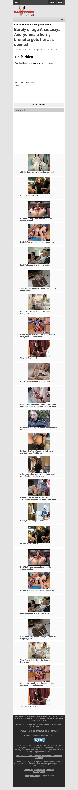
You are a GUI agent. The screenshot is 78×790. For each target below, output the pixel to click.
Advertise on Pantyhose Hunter (39, 733)
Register (52, 2)
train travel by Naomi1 (29, 198)
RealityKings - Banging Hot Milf (32, 524)
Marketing (50, 773)
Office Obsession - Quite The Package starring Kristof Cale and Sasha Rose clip (38, 478)
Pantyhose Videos (42, 24)
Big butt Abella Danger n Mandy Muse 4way (37, 245)
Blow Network (42, 727)
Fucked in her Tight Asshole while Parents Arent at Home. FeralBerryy (37, 455)
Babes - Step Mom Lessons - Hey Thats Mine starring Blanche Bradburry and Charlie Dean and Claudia (38, 409)
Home (17, 2)
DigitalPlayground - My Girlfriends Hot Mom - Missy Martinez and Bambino (38, 339)
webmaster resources (44, 738)
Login (60, 2)
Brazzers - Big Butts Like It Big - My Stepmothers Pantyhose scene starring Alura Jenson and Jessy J (38, 502)
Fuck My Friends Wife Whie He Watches (35, 268)
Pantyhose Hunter (23, 24)
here (30, 727)
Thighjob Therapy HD (28, 361)
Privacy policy (39, 773)
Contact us (28, 773)
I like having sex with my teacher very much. (37, 175)
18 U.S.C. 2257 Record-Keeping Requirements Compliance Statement (39, 760)
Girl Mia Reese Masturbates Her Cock (35, 384)
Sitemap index (39, 775)
